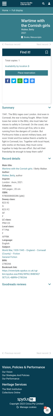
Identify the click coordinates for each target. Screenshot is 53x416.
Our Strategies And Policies (15, 375)
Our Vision (7, 372)
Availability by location (17, 66)
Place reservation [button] (33, 72)
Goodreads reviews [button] (14, 284)
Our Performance (10, 378)
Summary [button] (8, 107)
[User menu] (49, 3)
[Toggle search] (43, 3)
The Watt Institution (12, 389)
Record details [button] (11, 158)
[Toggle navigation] (4, 3)
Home (5, 10)
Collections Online (11, 392)
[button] (46, 52)
